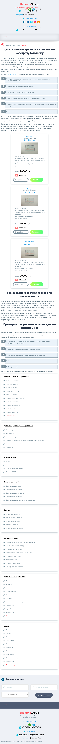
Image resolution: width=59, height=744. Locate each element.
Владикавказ (10, 661)
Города (6, 626)
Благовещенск (10, 647)
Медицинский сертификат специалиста (19, 553)
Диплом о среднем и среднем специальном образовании (25, 440)
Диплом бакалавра (12, 402)
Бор (7, 651)
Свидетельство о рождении (15, 493)
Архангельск (10, 640)
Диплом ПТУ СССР (12, 447)
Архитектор (10, 612)
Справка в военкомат (13, 514)
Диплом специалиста (13, 405)
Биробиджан (10, 644)
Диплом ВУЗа (10, 409)
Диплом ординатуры (13, 563)
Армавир (9, 630)
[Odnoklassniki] (38, 22)
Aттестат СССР (11, 472)
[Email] (31, 30)
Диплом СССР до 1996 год (15, 398)
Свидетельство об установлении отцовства (20, 500)
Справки (7, 510)
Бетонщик (9, 598)
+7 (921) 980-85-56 (31, 727)
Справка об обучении (13, 521)
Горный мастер (11, 609)
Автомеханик (10, 581)
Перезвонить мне (31, 18)
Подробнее (19, 180)
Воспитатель (10, 605)
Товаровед (9, 595)
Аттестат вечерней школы (14, 468)
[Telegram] (33, 9)
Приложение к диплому (14, 549)
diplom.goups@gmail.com (31, 735)
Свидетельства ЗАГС (11, 482)
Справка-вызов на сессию (14, 528)
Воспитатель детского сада (15, 602)
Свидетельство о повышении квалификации (20, 542)
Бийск (8, 637)
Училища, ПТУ (10, 433)
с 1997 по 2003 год (12, 395)
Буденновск (10, 654)
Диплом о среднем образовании (17, 444)
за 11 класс (9, 465)
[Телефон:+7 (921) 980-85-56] (31, 11)
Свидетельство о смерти (14, 496)
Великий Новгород (12, 658)
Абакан (8, 633)
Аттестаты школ (10, 457)
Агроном (9, 584)
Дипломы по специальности (14, 577)
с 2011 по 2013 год (12, 384)
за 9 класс (9, 461)
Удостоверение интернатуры (15, 546)
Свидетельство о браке (13, 486)
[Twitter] (31, 22)
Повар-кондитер (11, 591)
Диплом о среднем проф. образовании (18, 426)
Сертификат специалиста (14, 567)
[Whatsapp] (30, 9)
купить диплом (13, 74)
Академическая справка (14, 517)
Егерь (8, 588)
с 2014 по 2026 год (12, 381)
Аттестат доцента (11, 560)
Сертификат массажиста (14, 556)
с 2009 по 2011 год (12, 388)
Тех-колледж (10, 430)
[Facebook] (28, 22)
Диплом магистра (12, 412)
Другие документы (11, 538)
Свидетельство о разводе (14, 489)
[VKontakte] (24, 22)
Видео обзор (22, 175)
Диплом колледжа (12, 437)
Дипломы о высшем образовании (16, 377)
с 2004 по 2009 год (12, 391)
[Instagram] (35, 22)
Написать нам (31, 26)
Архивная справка (12, 524)
